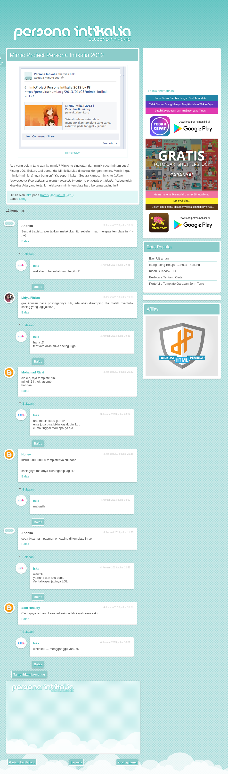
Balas (25, 241)
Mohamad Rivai (32, 372)
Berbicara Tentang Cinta (165, 277)
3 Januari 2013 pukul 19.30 (118, 297)
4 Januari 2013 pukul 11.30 (118, 532)
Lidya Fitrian (30, 297)
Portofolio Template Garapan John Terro (176, 283)
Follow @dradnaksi (161, 91)
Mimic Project (72, 152)
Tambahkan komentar (29, 674)
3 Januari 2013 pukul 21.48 (118, 454)
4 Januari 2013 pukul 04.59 (115, 500)
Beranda (76, 762)
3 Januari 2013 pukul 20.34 (115, 414)
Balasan (27, 254)
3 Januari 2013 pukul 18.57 (118, 225)
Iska (29, 195)
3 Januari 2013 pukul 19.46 (115, 336)
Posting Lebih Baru (22, 762)
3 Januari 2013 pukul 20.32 (118, 372)
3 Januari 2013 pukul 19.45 (115, 264)
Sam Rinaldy (30, 608)
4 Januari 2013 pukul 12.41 (115, 567)
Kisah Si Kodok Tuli (162, 271)
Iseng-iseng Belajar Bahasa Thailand (174, 265)
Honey (26, 454)
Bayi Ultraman (159, 258)
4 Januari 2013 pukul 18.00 (118, 607)
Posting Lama (127, 762)
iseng (22, 199)
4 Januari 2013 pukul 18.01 (115, 642)
